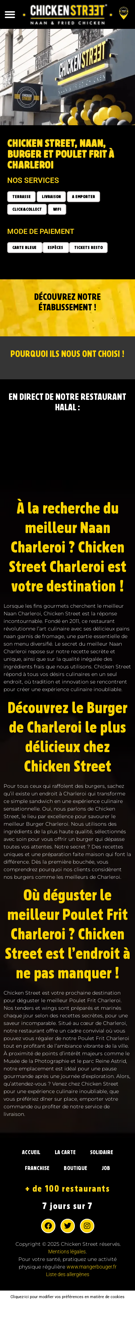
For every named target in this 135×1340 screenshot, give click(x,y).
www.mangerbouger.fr (92, 1267)
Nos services (33, 180)
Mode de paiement (40, 231)
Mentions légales (67, 1251)
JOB (106, 1168)
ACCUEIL (31, 1152)
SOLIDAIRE (101, 1152)
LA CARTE (65, 1152)
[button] (9, 14)
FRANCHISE (37, 1168)
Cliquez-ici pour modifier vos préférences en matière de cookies (67, 1297)
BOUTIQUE (75, 1168)
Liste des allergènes (67, 1274)
